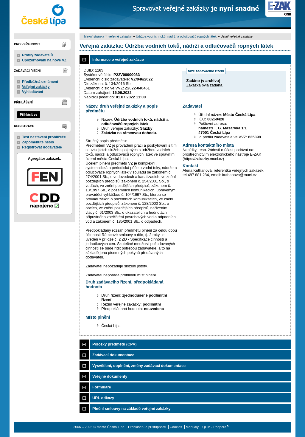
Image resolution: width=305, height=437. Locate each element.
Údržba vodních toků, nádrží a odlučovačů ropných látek (176, 36)
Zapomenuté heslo (38, 142)
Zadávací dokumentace (113, 355)
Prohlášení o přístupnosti (147, 427)
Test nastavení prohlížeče (44, 137)
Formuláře (101, 387)
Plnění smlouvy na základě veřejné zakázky (131, 408)
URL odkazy (103, 398)
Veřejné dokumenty (109, 376)
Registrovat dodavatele (42, 147)
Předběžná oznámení (40, 82)
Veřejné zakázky (36, 87)
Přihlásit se (28, 114)
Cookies (176, 427)
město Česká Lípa (45, 14)
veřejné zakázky (120, 36)
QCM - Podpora (214, 427)
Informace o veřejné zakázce (118, 59)
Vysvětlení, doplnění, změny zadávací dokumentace (139, 365)
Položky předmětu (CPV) (114, 344)
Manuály (192, 427)
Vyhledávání (32, 92)
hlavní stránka (94, 36)
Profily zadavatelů (37, 55)
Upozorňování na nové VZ (44, 60)
